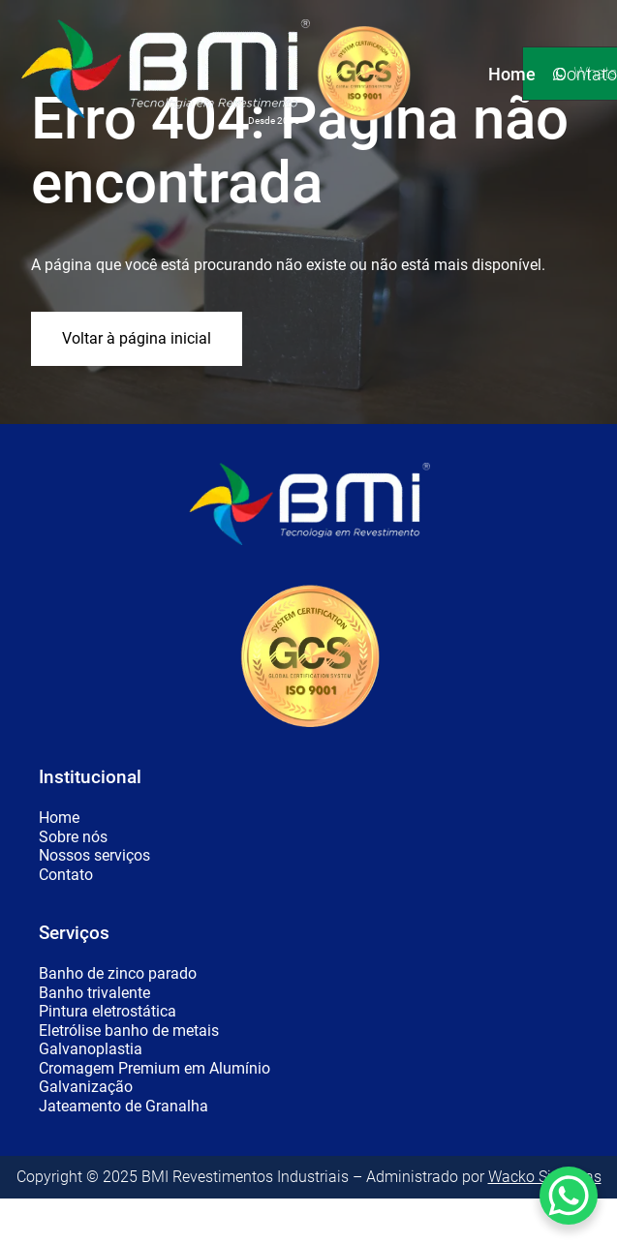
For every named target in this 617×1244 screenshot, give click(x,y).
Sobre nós (73, 837)
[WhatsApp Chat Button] (569, 1196)
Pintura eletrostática (107, 1011)
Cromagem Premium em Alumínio (154, 1068)
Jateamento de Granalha (123, 1106)
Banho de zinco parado (118, 974)
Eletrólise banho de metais (129, 1031)
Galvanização (86, 1087)
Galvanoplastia (90, 1049)
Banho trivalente (94, 993)
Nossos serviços (94, 856)
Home (59, 818)
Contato (66, 875)
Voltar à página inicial (136, 338)
